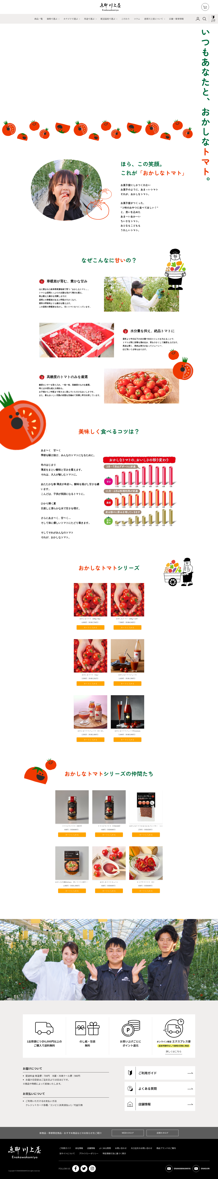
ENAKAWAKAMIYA (178, 1168)
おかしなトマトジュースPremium (127, 731)
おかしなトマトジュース (127, 674)
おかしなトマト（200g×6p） (90, 618)
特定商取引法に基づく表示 (114, 1153)
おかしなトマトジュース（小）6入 (90, 731)
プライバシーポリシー (89, 1153)
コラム (137, 18)
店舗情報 (91, 1148)
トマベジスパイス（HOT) (72, 826)
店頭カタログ (162, 1132)
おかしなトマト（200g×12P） (127, 618)
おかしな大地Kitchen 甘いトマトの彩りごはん (73, 882)
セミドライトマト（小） (146, 882)
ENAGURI (201, 1168)
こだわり (125, 18)
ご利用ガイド (65, 1148)
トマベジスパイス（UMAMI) (109, 826)
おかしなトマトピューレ (109, 882)
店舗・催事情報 (176, 18)
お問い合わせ (121, 1148)
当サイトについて (67, 1153)
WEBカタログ (128, 1132)
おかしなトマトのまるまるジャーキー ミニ (146, 826)
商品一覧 (38, 18)
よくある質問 (105, 1148)
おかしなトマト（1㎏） (90, 674)
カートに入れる (90, 627)
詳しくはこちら (173, 1051)
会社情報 (79, 1148)
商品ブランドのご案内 (166, 1148)
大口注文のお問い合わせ (141, 1148)
